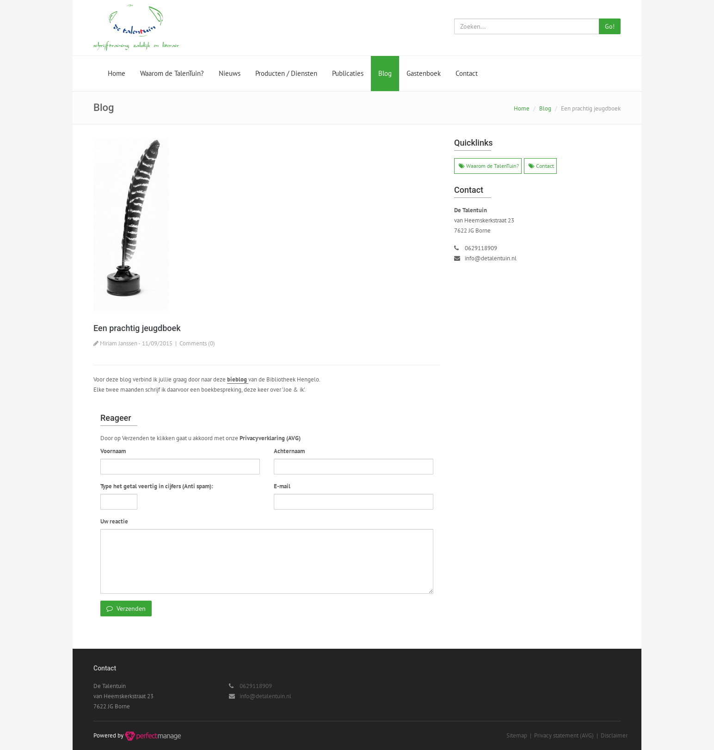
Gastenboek (423, 73)
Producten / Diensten (286, 73)
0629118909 (481, 248)
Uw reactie (114, 521)
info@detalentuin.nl (491, 258)
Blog (385, 73)
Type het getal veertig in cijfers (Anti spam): (156, 486)
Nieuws (229, 73)
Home (116, 73)
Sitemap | (520, 735)
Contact (466, 73)
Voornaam (113, 451)
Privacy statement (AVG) (564, 735)
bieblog (237, 379)
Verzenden (126, 608)
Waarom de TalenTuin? (172, 73)
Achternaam (289, 451)
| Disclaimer (611, 735)
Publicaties (347, 73)
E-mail (282, 486)
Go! (610, 26)
